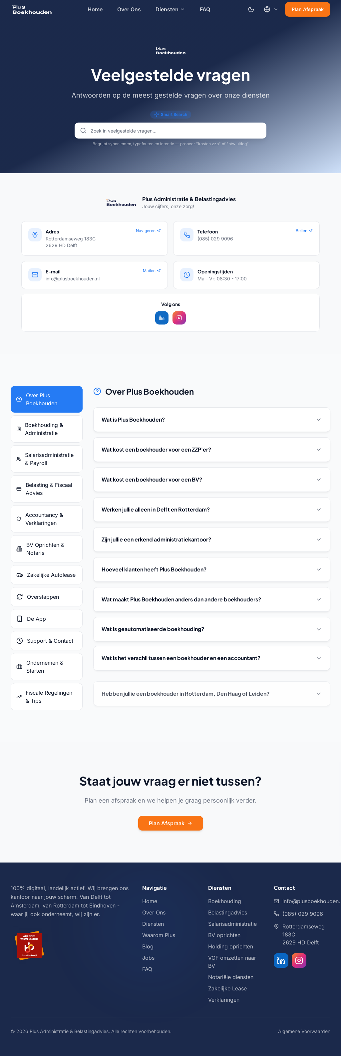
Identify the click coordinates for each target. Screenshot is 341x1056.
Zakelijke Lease (227, 988)
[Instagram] (299, 960)
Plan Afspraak (308, 9)
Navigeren (148, 230)
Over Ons (129, 9)
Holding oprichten (230, 946)
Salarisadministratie (232, 923)
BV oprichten (224, 935)
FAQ (205, 9)
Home (95, 9)
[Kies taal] (271, 9)
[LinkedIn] (281, 960)
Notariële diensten (230, 977)
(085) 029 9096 (298, 913)
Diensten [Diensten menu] (170, 9)
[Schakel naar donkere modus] (251, 9)
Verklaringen (223, 999)
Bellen (304, 230)
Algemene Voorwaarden (304, 1031)
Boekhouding (224, 901)
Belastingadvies (227, 912)
